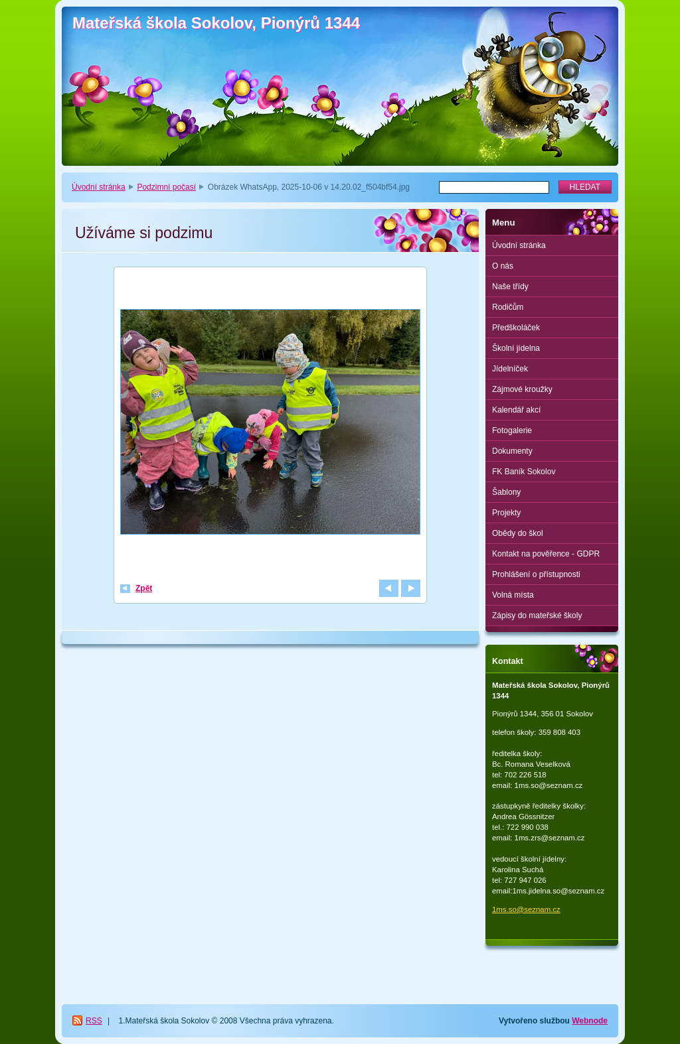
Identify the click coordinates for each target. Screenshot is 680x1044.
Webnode (590, 1020)
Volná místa (513, 595)
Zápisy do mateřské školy (537, 615)
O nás (502, 266)
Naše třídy (510, 286)
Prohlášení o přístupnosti (536, 574)
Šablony (506, 492)
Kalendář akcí (516, 410)
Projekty (506, 512)
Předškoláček (516, 327)
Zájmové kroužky (522, 389)
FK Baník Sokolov (523, 471)
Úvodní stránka (99, 187)
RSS (94, 1020)
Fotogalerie (512, 430)
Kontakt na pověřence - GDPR (546, 553)
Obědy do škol (517, 533)
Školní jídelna (516, 348)
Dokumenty (512, 451)
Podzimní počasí (166, 187)
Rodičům (507, 307)
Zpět (143, 588)
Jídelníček (510, 368)
